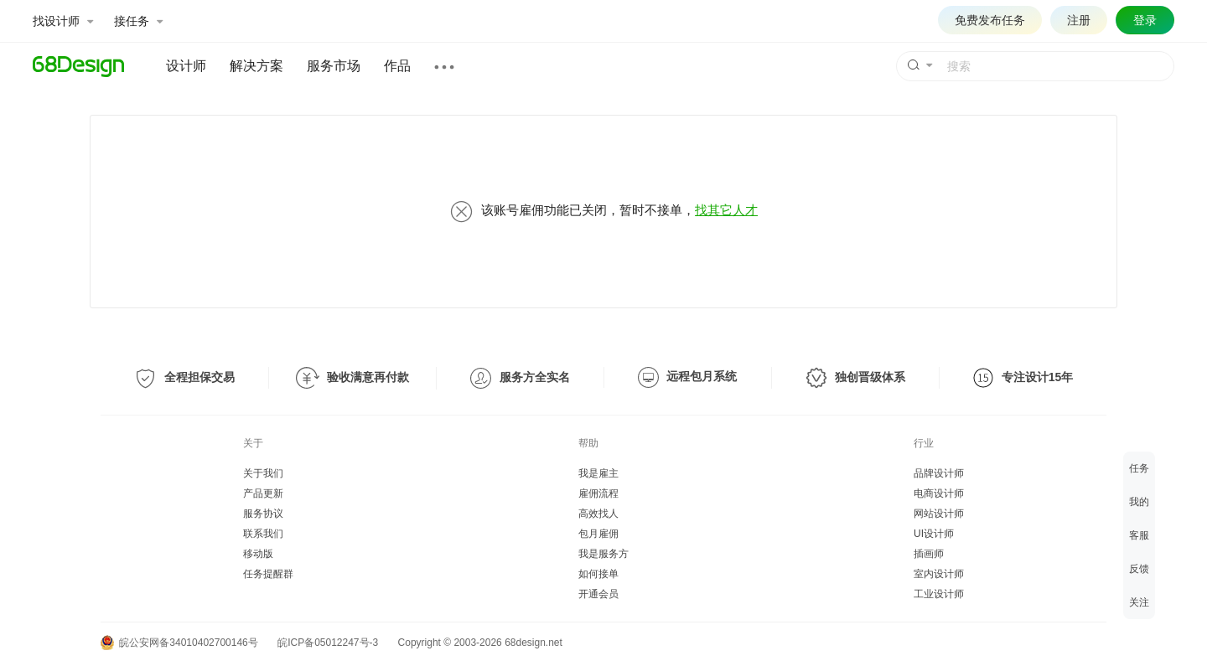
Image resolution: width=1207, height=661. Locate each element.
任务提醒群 (268, 574)
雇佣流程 (598, 493)
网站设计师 (939, 513)
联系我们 (263, 534)
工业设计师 (939, 594)
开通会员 (598, 594)
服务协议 (263, 513)
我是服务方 (603, 554)
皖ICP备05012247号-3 (327, 642)
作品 (397, 66)
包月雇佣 (598, 534)
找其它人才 (726, 210)
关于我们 (263, 473)
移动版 (258, 554)
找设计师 (63, 21)
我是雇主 (598, 473)
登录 (1145, 20)
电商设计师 (939, 493)
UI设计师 (934, 534)
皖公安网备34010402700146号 (179, 642)
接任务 (138, 21)
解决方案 (256, 66)
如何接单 (598, 574)
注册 (1078, 20)
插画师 (929, 554)
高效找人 (598, 513)
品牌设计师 (939, 473)
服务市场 (333, 66)
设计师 (186, 66)
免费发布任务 (990, 20)
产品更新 (263, 493)
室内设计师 (939, 574)
